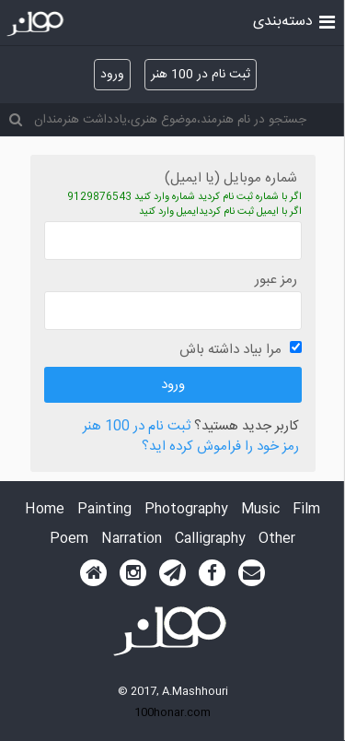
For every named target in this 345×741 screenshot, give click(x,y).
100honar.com (172, 712)
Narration (131, 539)
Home (44, 510)
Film (306, 510)
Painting (104, 510)
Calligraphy (210, 539)
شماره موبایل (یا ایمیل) (231, 178)
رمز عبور (276, 279)
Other (277, 539)
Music (260, 510)
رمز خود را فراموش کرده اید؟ (220, 447)
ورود (112, 75)
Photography (186, 510)
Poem (69, 539)
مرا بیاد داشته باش (230, 349)
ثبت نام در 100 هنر (200, 75)
